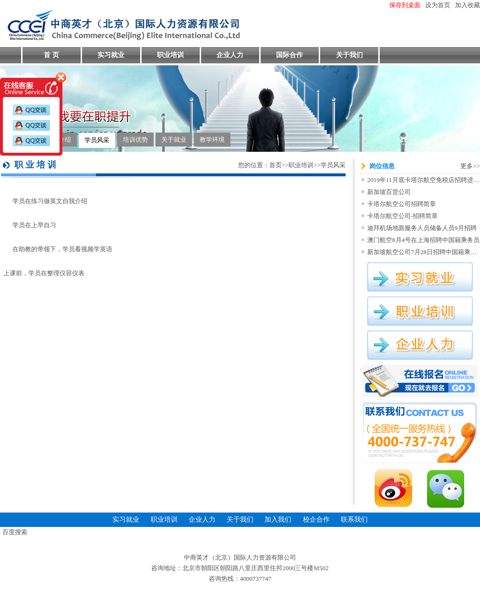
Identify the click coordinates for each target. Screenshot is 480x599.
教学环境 (212, 139)
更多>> (470, 166)
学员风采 (96, 140)
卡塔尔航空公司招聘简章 (401, 204)
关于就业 (173, 139)
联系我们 (354, 519)
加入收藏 (467, 5)
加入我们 (277, 519)
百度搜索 (14, 532)
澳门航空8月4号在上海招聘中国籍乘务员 (423, 240)
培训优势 (135, 139)
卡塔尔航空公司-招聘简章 (402, 216)
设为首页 (437, 5)
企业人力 (229, 55)
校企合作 (316, 519)
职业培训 (170, 55)
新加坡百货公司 (389, 192)
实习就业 (110, 55)
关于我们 (349, 55)
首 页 (51, 55)
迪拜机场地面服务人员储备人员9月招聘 (422, 228)
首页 (275, 165)
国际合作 (289, 55)
